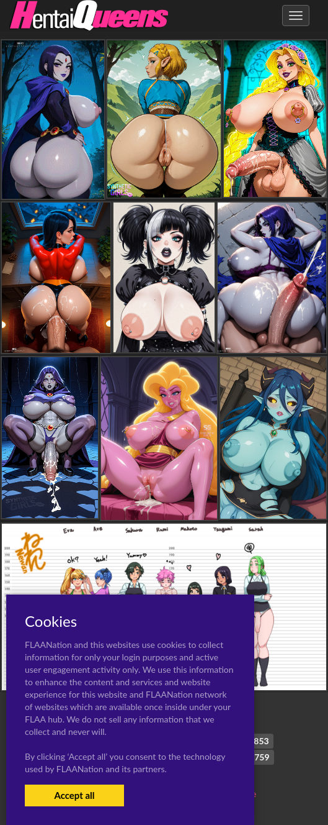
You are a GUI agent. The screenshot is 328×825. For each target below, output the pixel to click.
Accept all (74, 795)
